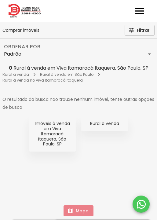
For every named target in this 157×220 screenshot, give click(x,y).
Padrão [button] (12, 53)
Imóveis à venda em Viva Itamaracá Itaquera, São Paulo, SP (52, 133)
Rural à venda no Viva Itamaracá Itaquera (42, 80)
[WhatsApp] (141, 204)
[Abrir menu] (139, 11)
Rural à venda (15, 74)
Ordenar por (22, 46)
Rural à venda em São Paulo (66, 74)
